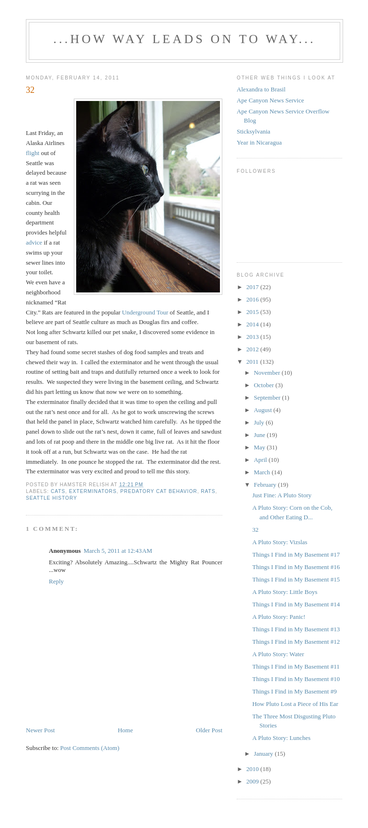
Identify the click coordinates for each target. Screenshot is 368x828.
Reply (56, 581)
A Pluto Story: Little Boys (284, 591)
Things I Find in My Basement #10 (296, 679)
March (263, 472)
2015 (253, 311)
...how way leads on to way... (184, 39)
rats (208, 491)
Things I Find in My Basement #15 (296, 579)
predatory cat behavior (158, 491)
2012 (253, 349)
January (264, 753)
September (268, 397)
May (260, 447)
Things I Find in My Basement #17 (296, 554)
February (266, 484)
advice (34, 242)
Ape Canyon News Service (270, 100)
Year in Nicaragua (259, 142)
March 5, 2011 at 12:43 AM (117, 550)
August (264, 410)
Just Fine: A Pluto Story (281, 495)
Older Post (209, 730)
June (260, 434)
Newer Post (40, 730)
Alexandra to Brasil (261, 89)
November (268, 372)
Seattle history (51, 498)
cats (58, 491)
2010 (253, 768)
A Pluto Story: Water (278, 654)
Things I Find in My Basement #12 (296, 641)
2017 (253, 287)
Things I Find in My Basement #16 (296, 567)
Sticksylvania (253, 131)
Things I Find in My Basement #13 (296, 629)
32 (255, 529)
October (265, 385)
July (260, 422)
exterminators (92, 491)
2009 (253, 781)
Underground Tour (145, 312)
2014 (253, 324)
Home (125, 730)
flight (32, 153)
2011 (253, 361)
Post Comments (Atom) (90, 747)
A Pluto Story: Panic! (278, 616)
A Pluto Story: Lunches (281, 737)
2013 (253, 336)
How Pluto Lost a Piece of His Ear (295, 703)
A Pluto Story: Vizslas (279, 542)
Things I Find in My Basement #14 (296, 604)
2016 (253, 299)
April (261, 459)
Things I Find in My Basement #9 (294, 691)
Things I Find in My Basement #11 (295, 666)
